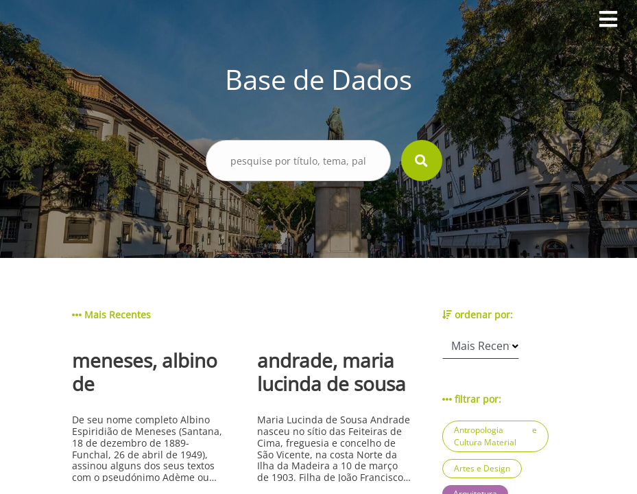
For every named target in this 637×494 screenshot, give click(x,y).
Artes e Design (482, 468)
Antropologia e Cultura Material (495, 436)
